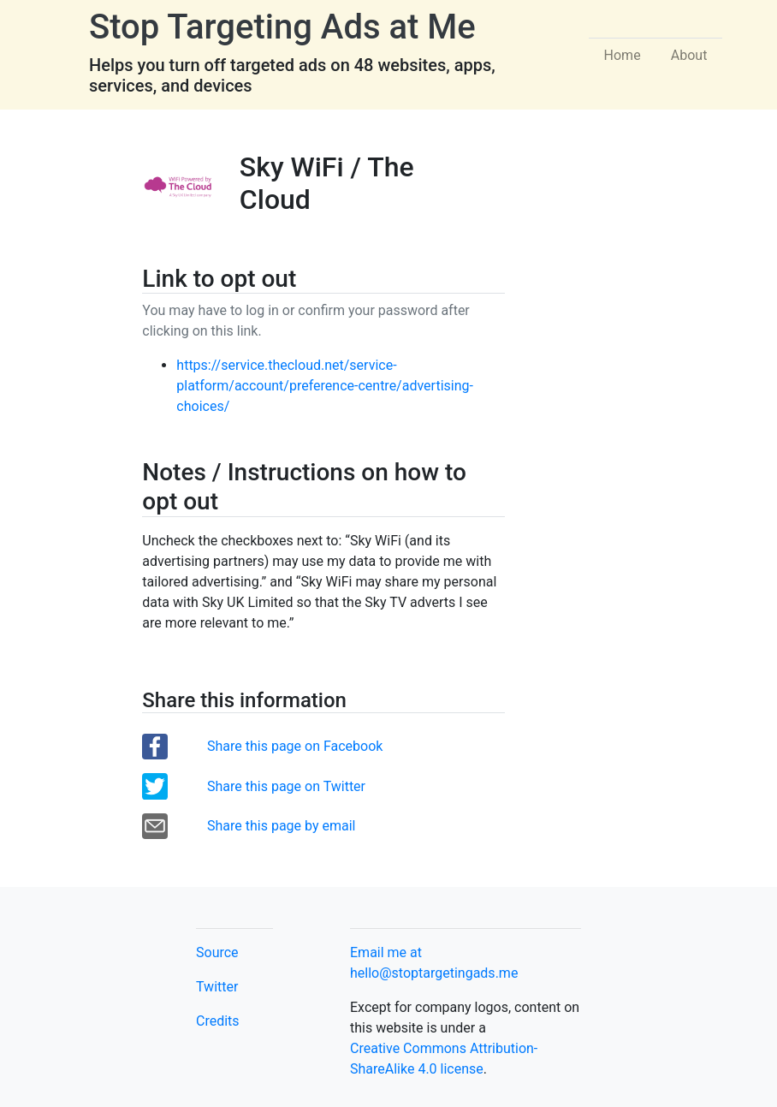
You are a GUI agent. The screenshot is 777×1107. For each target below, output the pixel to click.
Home (622, 55)
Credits (218, 1021)
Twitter (217, 987)
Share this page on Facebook (295, 746)
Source (217, 952)
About (689, 55)
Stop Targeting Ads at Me (282, 27)
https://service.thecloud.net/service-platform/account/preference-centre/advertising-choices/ (324, 385)
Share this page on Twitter (286, 786)
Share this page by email (281, 826)
